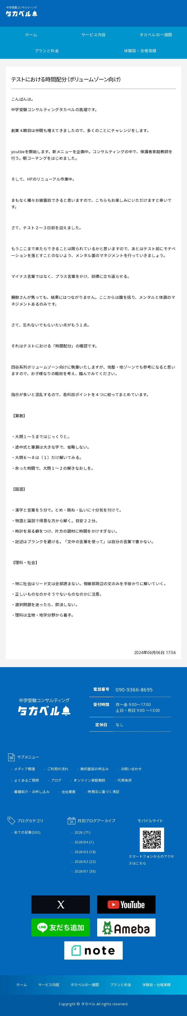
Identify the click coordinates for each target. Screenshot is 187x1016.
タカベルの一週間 (156, 34)
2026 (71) (83, 832)
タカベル (88, 1004)
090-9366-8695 (134, 689)
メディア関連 (24, 769)
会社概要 (69, 791)
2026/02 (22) (85, 861)
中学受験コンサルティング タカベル (32, 11)
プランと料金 (47, 50)
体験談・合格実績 (140, 50)
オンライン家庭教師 (89, 780)
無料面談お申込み (94, 769)
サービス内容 (93, 34)
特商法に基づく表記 (104, 791)
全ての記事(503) (27, 832)
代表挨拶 (124, 780)
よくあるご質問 (26, 780)
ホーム (31, 34)
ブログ (56, 780)
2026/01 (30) (85, 871)
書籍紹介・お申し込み (31, 791)
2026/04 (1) (84, 842)
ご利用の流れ (57, 769)
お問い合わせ (131, 769)
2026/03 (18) (85, 851)
